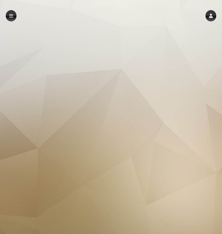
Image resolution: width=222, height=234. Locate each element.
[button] (211, 15)
